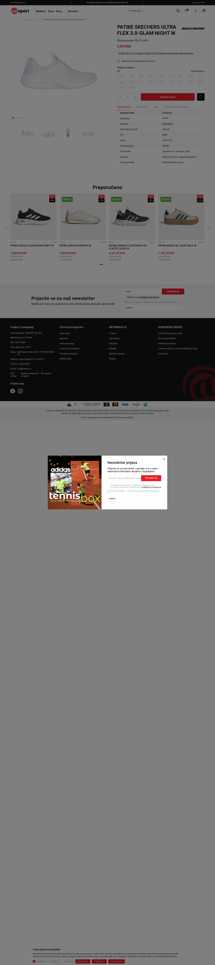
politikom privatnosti (151, 487)
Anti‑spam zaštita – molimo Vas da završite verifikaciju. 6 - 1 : (134, 492)
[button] (164, 459)
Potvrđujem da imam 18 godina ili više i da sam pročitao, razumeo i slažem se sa (136, 486)
